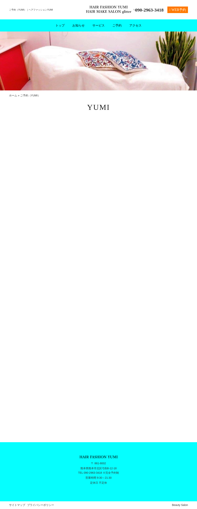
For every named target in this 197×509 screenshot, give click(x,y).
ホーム (13, 95)
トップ (60, 25)
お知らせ (78, 25)
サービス (98, 25)
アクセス (135, 25)
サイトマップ (17, 505)
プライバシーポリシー (40, 505)
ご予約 (117, 25)
